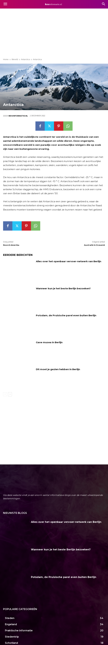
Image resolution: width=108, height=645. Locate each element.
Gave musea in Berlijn (49, 342)
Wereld (15, 59)
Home (6, 59)
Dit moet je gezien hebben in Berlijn (58, 369)
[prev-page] (5, 394)
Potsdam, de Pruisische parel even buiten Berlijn (66, 315)
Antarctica (25, 59)
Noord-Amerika (11, 245)
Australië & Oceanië (94, 245)
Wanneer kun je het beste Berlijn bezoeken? (63, 288)
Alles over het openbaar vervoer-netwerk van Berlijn (68, 261)
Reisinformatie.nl (18, 116)
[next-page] (10, 394)
